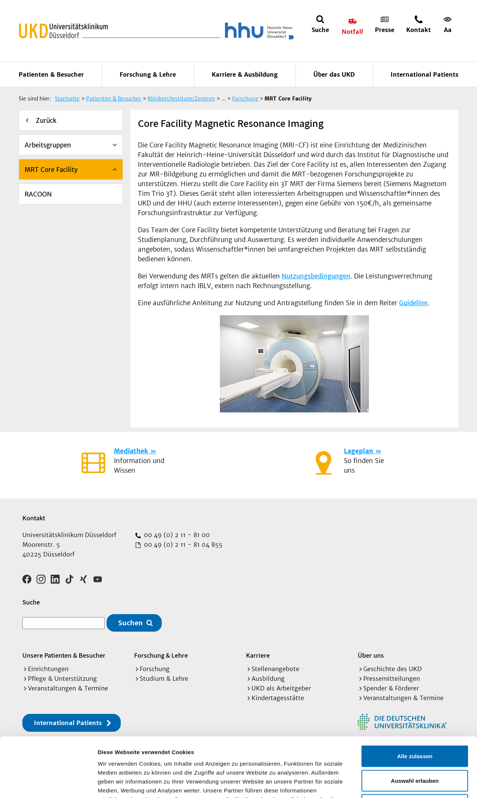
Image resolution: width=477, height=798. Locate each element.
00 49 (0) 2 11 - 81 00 (176, 535)
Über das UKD (334, 74)
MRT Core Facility (51, 170)
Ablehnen (414, 749)
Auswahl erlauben (415, 725)
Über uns (371, 655)
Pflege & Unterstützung (62, 678)
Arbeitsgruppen (48, 145)
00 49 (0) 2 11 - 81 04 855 (182, 544)
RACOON (38, 194)
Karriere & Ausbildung (245, 74)
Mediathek (131, 451)
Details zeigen (396, 783)
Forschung (155, 669)
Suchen (130, 623)
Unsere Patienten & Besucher (63, 655)
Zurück (46, 120)
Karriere (258, 655)
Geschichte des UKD (392, 669)
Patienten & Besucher (51, 74)
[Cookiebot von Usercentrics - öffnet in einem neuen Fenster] (48, 783)
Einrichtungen (48, 669)
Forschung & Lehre (148, 74)
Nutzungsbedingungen (316, 276)
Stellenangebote (275, 669)
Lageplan (358, 451)
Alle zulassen (414, 700)
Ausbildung (268, 678)
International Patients (424, 74)
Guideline (413, 303)
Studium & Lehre (164, 678)
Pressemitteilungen (391, 678)
